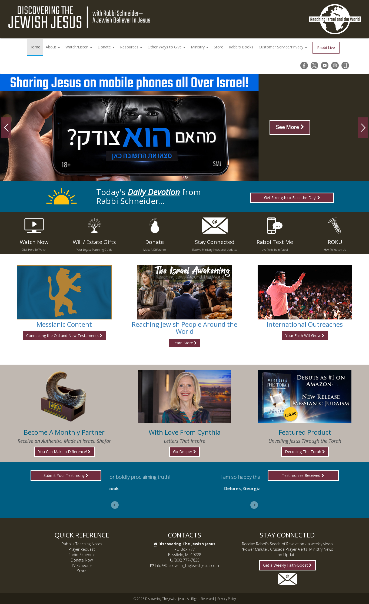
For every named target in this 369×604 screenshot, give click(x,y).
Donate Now (82, 560)
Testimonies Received (303, 475)
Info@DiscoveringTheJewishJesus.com (187, 565)
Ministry (199, 46)
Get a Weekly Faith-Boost (287, 565)
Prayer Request (82, 549)
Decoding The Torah (305, 451)
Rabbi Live (326, 47)
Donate (106, 46)
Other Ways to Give (166, 46)
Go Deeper (184, 451)
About (53, 46)
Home (34, 46)
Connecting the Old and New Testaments (64, 335)
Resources (131, 46)
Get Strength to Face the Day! (292, 197)
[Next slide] (254, 505)
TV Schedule (81, 565)
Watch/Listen (78, 46)
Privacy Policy (226, 598)
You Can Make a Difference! (64, 451)
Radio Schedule (81, 554)
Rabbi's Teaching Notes (82, 543)
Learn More (184, 342)
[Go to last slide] (115, 505)
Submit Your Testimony (66, 475)
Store (218, 46)
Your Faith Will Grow (304, 335)
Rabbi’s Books (241, 46)
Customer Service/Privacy (283, 46)
